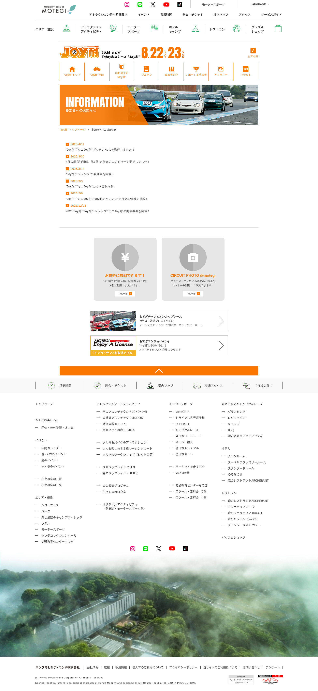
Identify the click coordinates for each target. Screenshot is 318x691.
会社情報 (92, 667)
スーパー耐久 (184, 442)
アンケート (273, 667)
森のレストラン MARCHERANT (248, 480)
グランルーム (237, 456)
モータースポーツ (213, 4)
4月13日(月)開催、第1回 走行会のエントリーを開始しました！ (108, 161)
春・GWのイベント (54, 454)
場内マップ (221, 14)
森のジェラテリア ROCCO (245, 513)
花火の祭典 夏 (51, 479)
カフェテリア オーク (241, 507)
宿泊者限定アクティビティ (245, 436)
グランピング (237, 411)
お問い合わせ (251, 667)
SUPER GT (182, 424)
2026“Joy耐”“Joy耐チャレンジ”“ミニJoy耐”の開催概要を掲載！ (108, 211)
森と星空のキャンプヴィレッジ (61, 517)
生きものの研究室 (114, 492)
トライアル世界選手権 (190, 418)
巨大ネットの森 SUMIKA (119, 430)
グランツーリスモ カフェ (244, 525)
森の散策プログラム (116, 486)
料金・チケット (193, 14)
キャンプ (234, 424)
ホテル (45, 523)
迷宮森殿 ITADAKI (114, 424)
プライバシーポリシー (183, 667)
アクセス (245, 14)
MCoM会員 (182, 473)
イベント (144, 14)
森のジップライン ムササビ (121, 473)
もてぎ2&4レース (187, 430)
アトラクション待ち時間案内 (108, 14)
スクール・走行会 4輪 (190, 497)
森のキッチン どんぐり (243, 519)
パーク (45, 511)
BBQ (231, 430)
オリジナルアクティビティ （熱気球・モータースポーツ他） (125, 506)
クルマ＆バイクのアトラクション (125, 442)
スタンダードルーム (241, 468)
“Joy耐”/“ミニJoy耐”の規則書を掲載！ (91, 186)
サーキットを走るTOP (190, 467)
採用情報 (121, 667)
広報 (107, 667)
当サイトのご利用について (220, 667)
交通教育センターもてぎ (57, 541)
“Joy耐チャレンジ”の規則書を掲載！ (90, 174)
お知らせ (253, 53)
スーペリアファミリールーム (247, 462)
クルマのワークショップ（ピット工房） (129, 454)
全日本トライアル (187, 448)
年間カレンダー (51, 448)
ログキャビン (237, 418)
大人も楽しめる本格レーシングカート (128, 448)
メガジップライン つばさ (119, 467)
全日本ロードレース (188, 436)
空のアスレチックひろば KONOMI (125, 411)
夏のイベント (50, 460)
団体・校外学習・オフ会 (57, 427)
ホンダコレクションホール (58, 535)
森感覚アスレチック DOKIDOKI (123, 418)
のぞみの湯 (235, 474)
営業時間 (166, 14)
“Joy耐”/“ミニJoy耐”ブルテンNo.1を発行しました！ (100, 149)
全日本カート (184, 454)
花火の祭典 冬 (51, 485)
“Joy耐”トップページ (73, 129)
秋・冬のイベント (53, 466)
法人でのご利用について (148, 667)
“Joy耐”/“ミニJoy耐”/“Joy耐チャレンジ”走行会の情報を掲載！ (107, 198)
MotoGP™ (182, 411)
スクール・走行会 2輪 (190, 491)
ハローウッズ (50, 505)
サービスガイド (271, 14)
